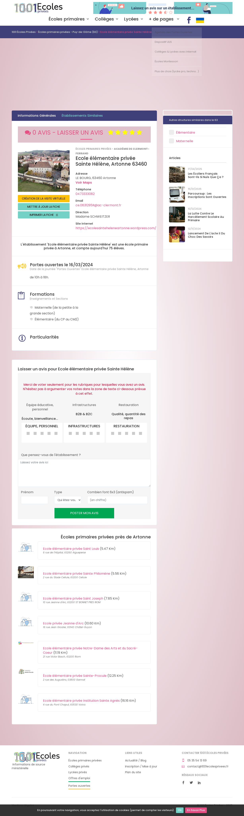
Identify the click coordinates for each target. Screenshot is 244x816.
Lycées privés (77, 772)
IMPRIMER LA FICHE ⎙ (44, 214)
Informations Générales (37, 115)
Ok (180, 810)
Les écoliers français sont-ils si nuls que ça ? (206, 175)
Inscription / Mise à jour (141, 766)
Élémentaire (185, 132)
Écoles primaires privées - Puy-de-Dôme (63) (68, 32)
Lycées (134, 19)
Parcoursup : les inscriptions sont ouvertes (207, 195)
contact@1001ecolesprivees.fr (205, 766)
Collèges (107, 19)
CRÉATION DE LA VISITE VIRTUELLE (43, 198)
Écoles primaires (70, 19)
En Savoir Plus (196, 810)
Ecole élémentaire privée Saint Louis (71, 548)
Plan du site (133, 772)
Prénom (27, 492)
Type (58, 492)
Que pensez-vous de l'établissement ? (51, 455)
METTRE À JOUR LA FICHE (43, 206)
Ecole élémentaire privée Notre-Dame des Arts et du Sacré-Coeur (90, 650)
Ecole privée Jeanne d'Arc (63, 623)
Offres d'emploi (79, 778)
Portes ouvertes (79, 786)
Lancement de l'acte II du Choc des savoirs (206, 235)
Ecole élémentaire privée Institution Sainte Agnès (81, 700)
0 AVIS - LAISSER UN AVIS (84, 132)
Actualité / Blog (135, 760)
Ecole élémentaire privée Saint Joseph (73, 598)
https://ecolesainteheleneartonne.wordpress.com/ (116, 228)
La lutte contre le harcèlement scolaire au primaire (206, 216)
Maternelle (184, 141)
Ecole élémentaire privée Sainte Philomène (76, 573)
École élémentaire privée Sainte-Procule (75, 675)
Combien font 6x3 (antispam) (110, 492)
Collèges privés (78, 766)
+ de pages (165, 19)
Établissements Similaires (82, 115)
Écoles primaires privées (85, 760)
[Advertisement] (122, 68)
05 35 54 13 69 (194, 760)
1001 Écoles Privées (37, 7)
